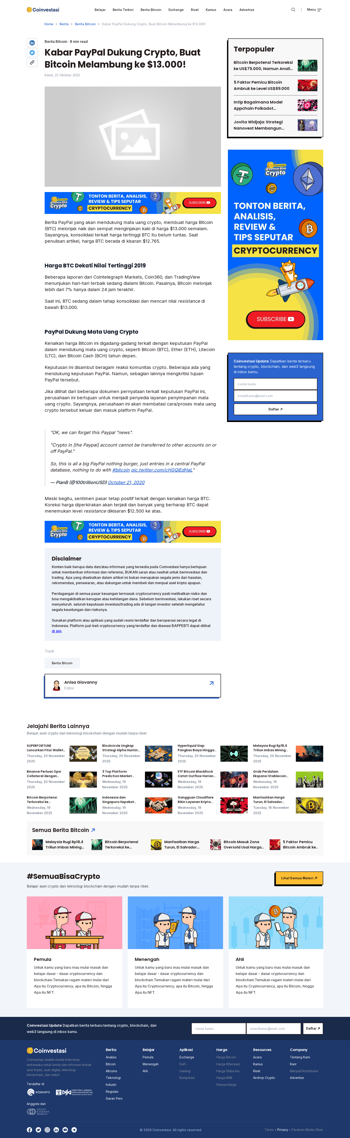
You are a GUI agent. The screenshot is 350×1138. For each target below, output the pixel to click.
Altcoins (111, 1071)
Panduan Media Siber (307, 1129)
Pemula (148, 1057)
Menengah (150, 1064)
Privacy (282, 1130)
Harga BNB (224, 1078)
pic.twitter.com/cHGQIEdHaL (161, 470)
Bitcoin (111, 1064)
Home (48, 24)
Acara (227, 10)
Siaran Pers (114, 1098)
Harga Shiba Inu (228, 1071)
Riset (195, 10)
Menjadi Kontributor (304, 1071)
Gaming (184, 1071)
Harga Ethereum (228, 1064)
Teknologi (113, 1078)
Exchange (176, 10)
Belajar (100, 10)
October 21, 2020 (126, 482)
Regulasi (112, 1091)
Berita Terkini (123, 10)
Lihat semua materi (299, 878)
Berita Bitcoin (151, 10)
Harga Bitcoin (226, 1057)
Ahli (145, 1071)
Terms (269, 1129)
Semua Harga (226, 1084)
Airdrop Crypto (264, 1078)
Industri (111, 1084)
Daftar (276, 409)
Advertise (247, 10)
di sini (56, 631)
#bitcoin (121, 470)
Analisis (111, 1057)
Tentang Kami (300, 1057)
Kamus (211, 10)
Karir (293, 1064)
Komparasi (187, 1078)
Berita (64, 24)
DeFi (182, 1064)
